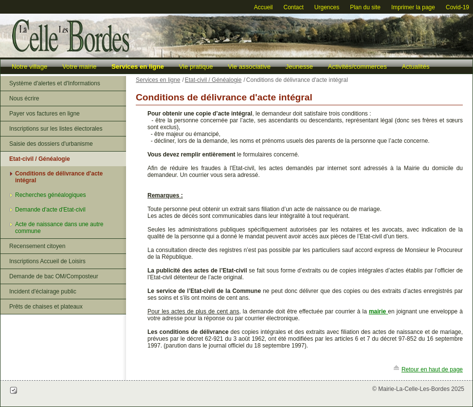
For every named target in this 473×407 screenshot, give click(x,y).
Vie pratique (196, 66)
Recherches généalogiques (50, 195)
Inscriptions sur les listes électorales (55, 128)
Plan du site (365, 7)
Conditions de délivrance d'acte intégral (59, 177)
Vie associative (249, 66)
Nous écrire (24, 98)
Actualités (415, 66)
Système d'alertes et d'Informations (54, 83)
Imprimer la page (413, 7)
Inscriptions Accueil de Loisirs (47, 261)
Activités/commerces (357, 66)
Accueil (263, 7)
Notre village (29, 66)
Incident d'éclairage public (42, 291)
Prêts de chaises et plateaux (46, 306)
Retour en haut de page (432, 369)
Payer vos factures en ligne (44, 113)
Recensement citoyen (37, 246)
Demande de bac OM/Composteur (53, 276)
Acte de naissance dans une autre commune (59, 227)
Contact (293, 7)
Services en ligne (137, 66)
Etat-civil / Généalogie (39, 158)
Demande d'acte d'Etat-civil (50, 209)
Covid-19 (457, 7)
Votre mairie (79, 66)
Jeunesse (299, 66)
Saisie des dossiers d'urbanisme (51, 143)
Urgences (326, 7)
